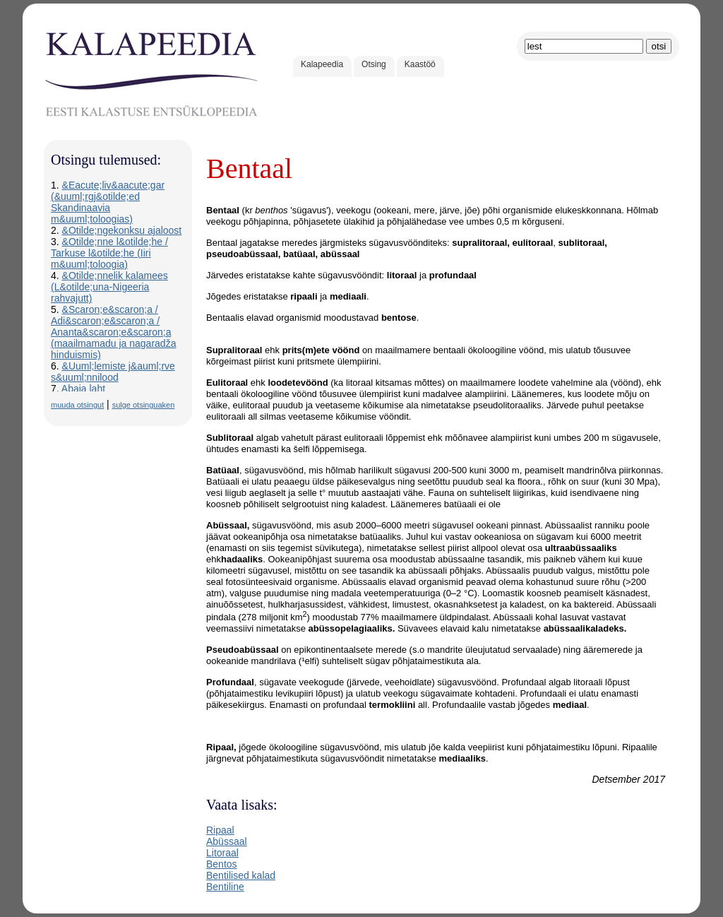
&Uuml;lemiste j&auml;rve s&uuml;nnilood (113, 371)
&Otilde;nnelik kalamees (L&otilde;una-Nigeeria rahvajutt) (109, 287)
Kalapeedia (322, 64)
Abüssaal (226, 841)
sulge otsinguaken (143, 405)
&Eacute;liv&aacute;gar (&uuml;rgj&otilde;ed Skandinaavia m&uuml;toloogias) (108, 202)
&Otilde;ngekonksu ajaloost (122, 230)
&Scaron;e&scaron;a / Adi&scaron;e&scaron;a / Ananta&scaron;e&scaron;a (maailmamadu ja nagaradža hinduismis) (113, 332)
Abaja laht (83, 388)
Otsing (374, 64)
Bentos (221, 864)
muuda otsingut (77, 405)
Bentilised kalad (240, 875)
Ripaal (220, 830)
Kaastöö (420, 64)
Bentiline (225, 886)
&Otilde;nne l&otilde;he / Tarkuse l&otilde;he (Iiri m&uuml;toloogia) (109, 253)
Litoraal (222, 852)
